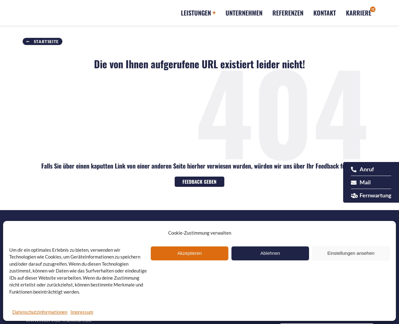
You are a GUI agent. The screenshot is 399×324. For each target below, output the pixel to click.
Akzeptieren (189, 253)
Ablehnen (270, 253)
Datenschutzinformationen (39, 312)
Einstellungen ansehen (350, 253)
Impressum (81, 312)
